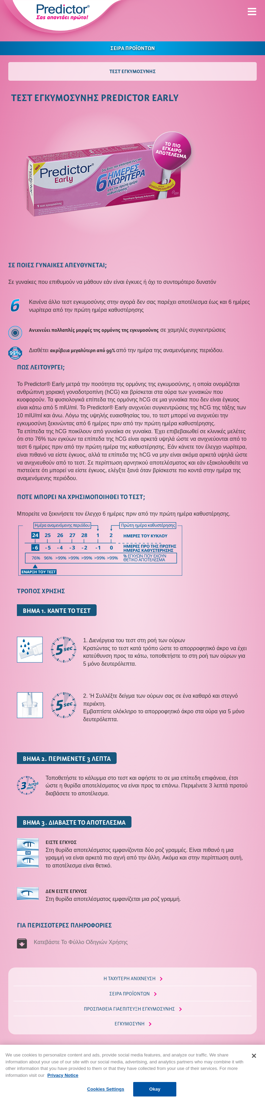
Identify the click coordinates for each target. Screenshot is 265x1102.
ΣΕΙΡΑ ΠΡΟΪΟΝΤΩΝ (132, 47)
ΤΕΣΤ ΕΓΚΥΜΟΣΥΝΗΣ (132, 71)
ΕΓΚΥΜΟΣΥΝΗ (130, 1023)
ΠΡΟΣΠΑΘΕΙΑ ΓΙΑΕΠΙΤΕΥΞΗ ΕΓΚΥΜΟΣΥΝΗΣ (129, 1008)
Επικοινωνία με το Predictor (229, 1054)
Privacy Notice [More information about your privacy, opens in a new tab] (62, 1085)
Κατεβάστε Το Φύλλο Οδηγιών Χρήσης (81, 942)
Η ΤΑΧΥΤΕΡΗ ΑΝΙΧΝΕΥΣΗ (130, 978)
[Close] (254, 1065)
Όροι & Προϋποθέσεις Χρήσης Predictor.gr (163, 1054)
